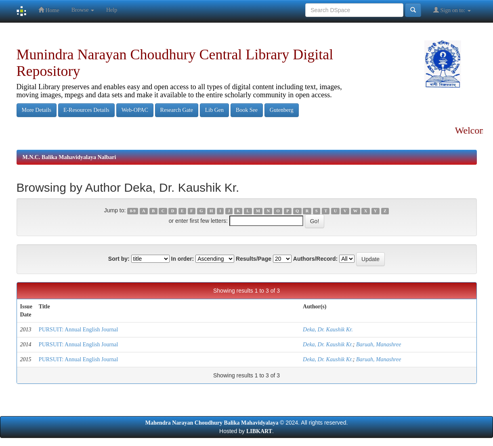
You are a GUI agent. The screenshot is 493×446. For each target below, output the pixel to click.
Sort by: (119, 258)
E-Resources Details (86, 110)
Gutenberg (282, 110)
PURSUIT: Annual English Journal (78, 330)
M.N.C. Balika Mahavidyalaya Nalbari (69, 157)
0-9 (133, 211)
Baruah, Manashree (378, 344)
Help (111, 10)
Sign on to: (451, 9)
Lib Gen (214, 110)
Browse (82, 10)
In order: (182, 258)
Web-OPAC (135, 110)
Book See (247, 110)
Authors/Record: (315, 258)
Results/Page (253, 258)
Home (48, 9)
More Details (36, 110)
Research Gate (176, 110)
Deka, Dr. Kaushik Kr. (328, 330)
